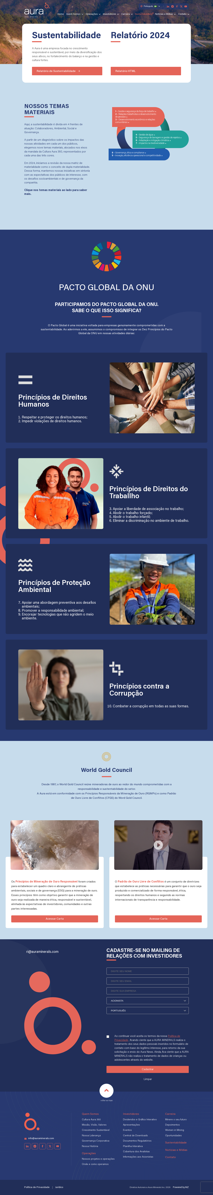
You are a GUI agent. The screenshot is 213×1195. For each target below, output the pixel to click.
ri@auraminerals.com (42, 952)
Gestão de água (146, 135)
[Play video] (158, 845)
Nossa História (90, 1146)
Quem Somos (73, 14)
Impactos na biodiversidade (152, 143)
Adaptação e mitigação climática (154, 140)
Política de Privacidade (37, 1187)
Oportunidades (173, 1136)
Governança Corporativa (95, 1141)
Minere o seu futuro (176, 1119)
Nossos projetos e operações (98, 1159)
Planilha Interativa (133, 1146)
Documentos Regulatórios (137, 1141)
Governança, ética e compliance (130, 153)
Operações (92, 14)
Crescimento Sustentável (95, 1130)
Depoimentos (172, 1125)
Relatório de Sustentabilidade (59, 71)
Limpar (148, 1079)
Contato (182, 14)
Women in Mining (174, 1130)
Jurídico (59, 1187)
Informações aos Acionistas (138, 1157)
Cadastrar (148, 1069)
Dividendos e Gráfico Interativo (140, 1119)
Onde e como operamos (95, 1164)
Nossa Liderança (91, 1136)
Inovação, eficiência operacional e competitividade (138, 156)
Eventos (127, 1130)
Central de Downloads (135, 1136)
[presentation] (133, 1027)
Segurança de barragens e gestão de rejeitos (159, 138)
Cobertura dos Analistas (136, 1152)
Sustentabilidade (144, 14)
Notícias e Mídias (164, 14)
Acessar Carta (55, 918)
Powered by (181, 1187)
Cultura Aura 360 (91, 1119)
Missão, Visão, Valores (94, 1125)
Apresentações (131, 1125)
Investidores (109, 14)
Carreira (125, 14)
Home (60, 14)
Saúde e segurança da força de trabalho (136, 111)
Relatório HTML (125, 71)
